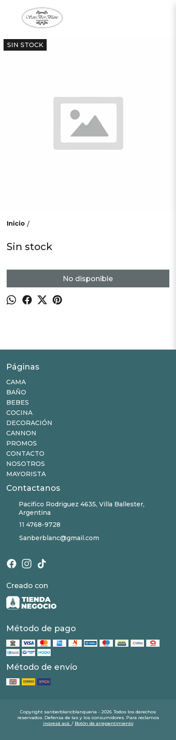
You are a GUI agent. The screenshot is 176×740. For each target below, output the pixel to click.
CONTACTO (25, 454)
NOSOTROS (25, 464)
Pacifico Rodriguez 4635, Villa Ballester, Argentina (75, 508)
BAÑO (16, 392)
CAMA (16, 382)
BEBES (17, 402)
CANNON (21, 433)
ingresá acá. (57, 723)
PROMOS (21, 443)
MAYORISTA (26, 474)
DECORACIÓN (29, 423)
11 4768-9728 (33, 525)
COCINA (19, 413)
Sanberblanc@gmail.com (52, 538)
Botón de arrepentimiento (104, 723)
